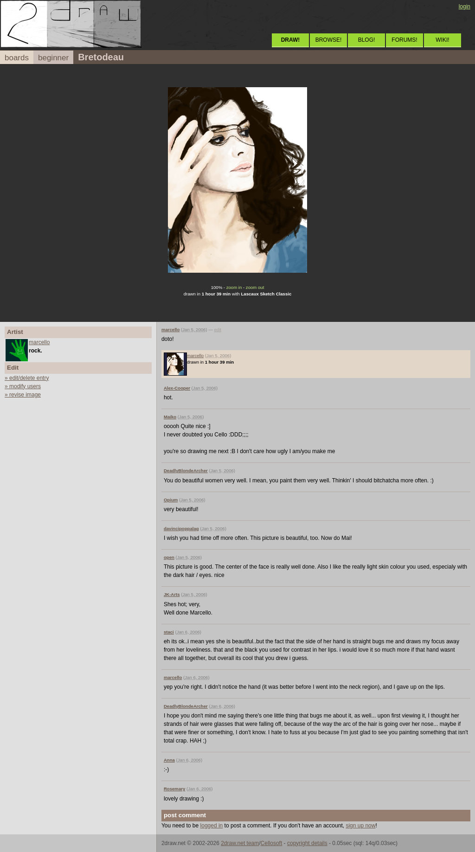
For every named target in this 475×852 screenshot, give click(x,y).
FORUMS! (404, 40)
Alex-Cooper (177, 388)
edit (217, 329)
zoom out (255, 287)
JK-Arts (172, 594)
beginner (53, 57)
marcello (39, 342)
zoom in (234, 287)
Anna (169, 759)
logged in (211, 825)
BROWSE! (328, 40)
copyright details (307, 843)
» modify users (23, 386)
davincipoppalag (181, 528)
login (464, 6)
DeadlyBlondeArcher (186, 470)
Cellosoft (271, 843)
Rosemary (174, 788)
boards (17, 57)
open (169, 557)
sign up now (360, 825)
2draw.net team (240, 843)
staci (169, 631)
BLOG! (366, 40)
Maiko (170, 416)
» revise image (23, 394)
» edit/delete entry (27, 378)
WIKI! (442, 40)
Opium (171, 499)
